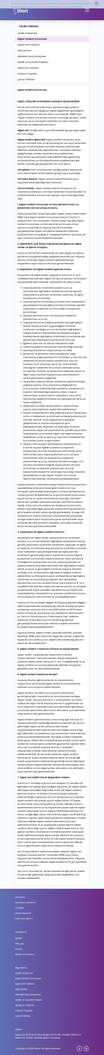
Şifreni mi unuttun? (25, 954)
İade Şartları (21, 989)
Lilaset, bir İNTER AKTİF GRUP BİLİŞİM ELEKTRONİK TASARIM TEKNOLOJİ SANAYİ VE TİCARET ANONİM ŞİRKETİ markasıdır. (48, 1036)
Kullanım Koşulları (24, 1010)
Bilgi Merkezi (21, 967)
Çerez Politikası (22, 1015)
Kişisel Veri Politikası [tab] (29, 44)
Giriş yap (19, 943)
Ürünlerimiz (20, 932)
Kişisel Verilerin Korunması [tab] (32, 39)
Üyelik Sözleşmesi (24, 973)
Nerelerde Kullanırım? (25, 902)
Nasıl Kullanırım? (23, 913)
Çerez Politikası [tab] (26, 79)
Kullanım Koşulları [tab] (27, 73)
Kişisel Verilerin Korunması (38, 7)
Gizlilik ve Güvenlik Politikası (28, 999)
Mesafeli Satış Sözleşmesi (28, 994)
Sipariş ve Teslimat (24, 1005)
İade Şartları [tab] (24, 50)
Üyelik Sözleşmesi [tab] (27, 33)
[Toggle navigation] (87, 10)
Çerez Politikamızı (63, 7)
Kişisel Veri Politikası (24, 983)
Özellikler (19, 907)
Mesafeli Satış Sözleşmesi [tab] (32, 56)
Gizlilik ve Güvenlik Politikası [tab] (33, 62)
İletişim (18, 938)
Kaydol (18, 949)
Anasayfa (20, 897)
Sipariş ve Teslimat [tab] (28, 68)
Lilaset (18, 1029)
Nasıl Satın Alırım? (24, 918)
